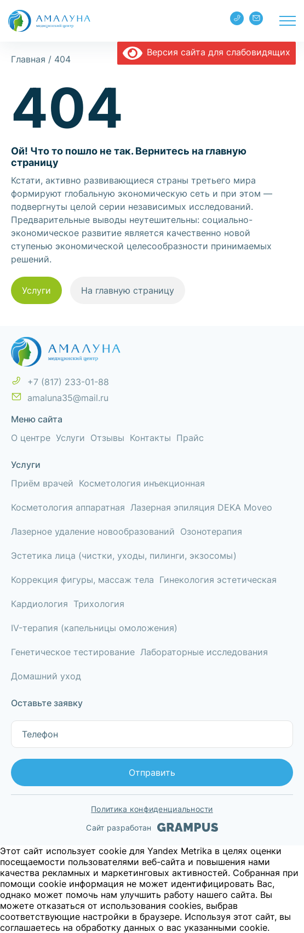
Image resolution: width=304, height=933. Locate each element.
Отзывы (107, 437)
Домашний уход (46, 676)
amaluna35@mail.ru (256, 18)
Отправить (152, 772)
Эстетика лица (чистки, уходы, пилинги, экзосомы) (124, 555)
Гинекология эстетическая (218, 579)
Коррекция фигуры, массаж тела (82, 579)
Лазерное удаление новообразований (93, 531)
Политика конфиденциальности (152, 809)
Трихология (98, 603)
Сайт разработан (151, 827)
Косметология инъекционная (142, 483)
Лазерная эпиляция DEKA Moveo (201, 507)
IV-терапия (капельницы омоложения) (94, 627)
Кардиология (39, 603)
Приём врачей (42, 483)
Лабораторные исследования (204, 651)
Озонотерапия (211, 531)
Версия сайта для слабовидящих (206, 52)
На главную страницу (127, 290)
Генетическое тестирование (73, 651)
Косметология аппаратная (68, 507)
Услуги (36, 290)
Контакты (150, 437)
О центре (30, 437)
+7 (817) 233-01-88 (237, 18)
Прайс (190, 437)
